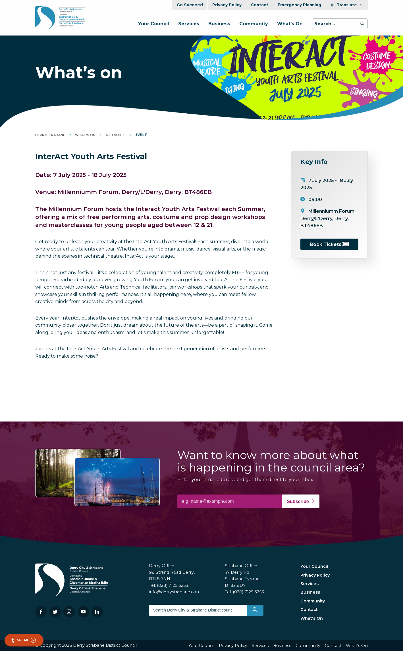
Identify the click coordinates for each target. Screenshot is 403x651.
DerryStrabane (50, 135)
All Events (115, 135)
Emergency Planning (299, 5)
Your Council (153, 23)
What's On (290, 23)
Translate (347, 5)
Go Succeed (190, 5)
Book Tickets (329, 244)
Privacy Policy (227, 5)
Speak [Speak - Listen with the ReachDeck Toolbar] (23, 640)
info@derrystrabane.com (175, 591)
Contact (259, 5)
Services (188, 23)
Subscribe (301, 501)
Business (219, 23)
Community (253, 23)
